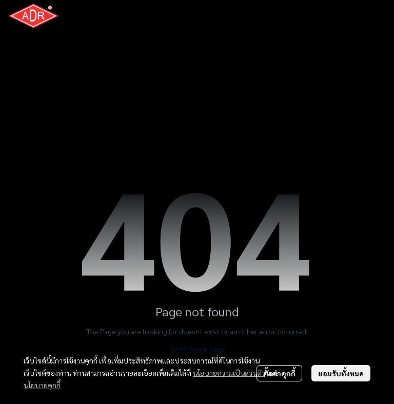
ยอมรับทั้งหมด (341, 373)
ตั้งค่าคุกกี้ (279, 373)
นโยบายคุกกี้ (42, 385)
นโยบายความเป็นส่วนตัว (229, 372)
